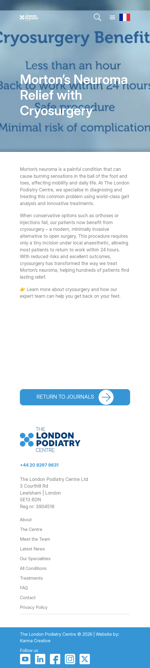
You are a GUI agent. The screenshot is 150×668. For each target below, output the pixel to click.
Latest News (32, 549)
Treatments (31, 578)
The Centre (31, 529)
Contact (28, 597)
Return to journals (75, 397)
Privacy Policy (34, 607)
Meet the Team (35, 539)
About (26, 519)
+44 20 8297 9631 (39, 465)
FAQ (24, 587)
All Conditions (33, 568)
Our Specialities (35, 558)
